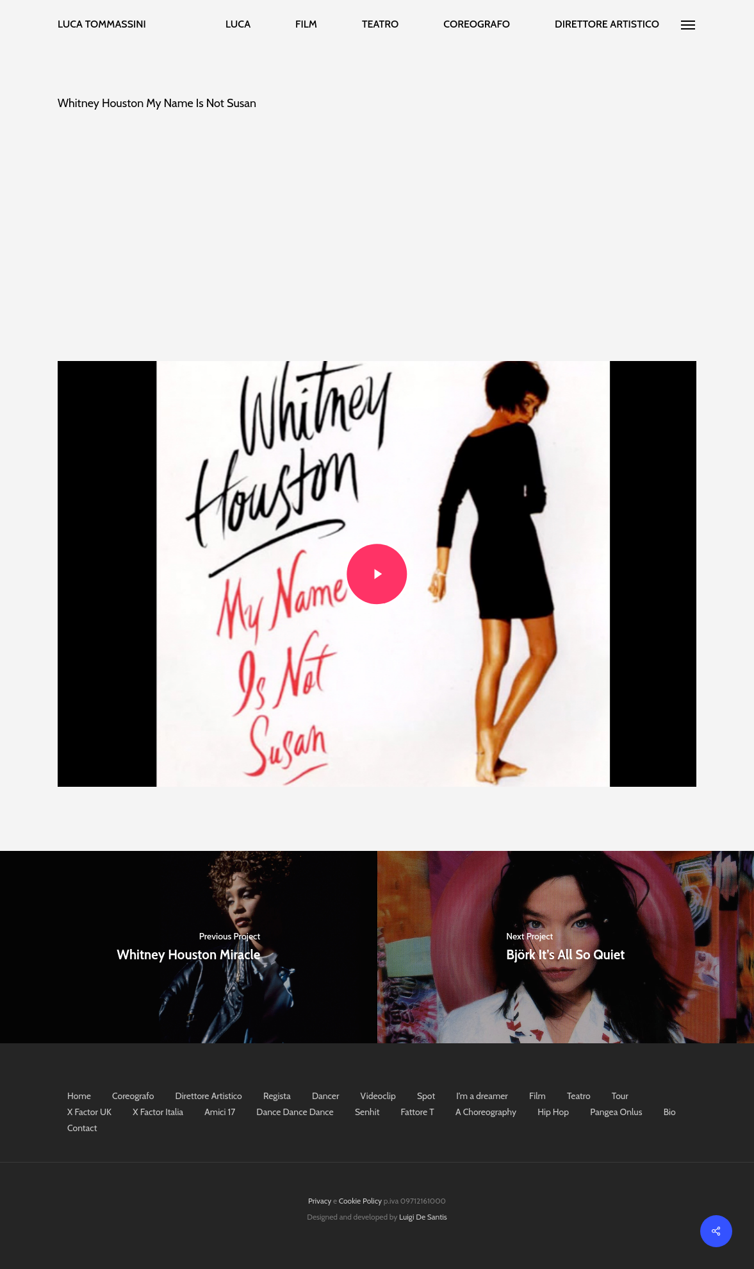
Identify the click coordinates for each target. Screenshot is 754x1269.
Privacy (319, 1201)
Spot (426, 1096)
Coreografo (133, 1096)
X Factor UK (89, 1112)
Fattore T (417, 1112)
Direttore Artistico (209, 1096)
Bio (670, 1112)
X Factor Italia (158, 1112)
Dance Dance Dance (294, 1112)
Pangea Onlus (616, 1112)
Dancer (325, 1096)
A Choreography (485, 1112)
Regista (277, 1096)
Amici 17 (219, 1112)
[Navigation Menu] (688, 24)
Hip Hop (553, 1112)
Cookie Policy (360, 1201)
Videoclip (378, 1096)
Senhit (367, 1112)
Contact (82, 1128)
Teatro (579, 1096)
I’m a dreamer (481, 1096)
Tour (620, 1096)
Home (79, 1096)
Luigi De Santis (423, 1217)
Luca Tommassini (102, 24)
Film (537, 1096)
